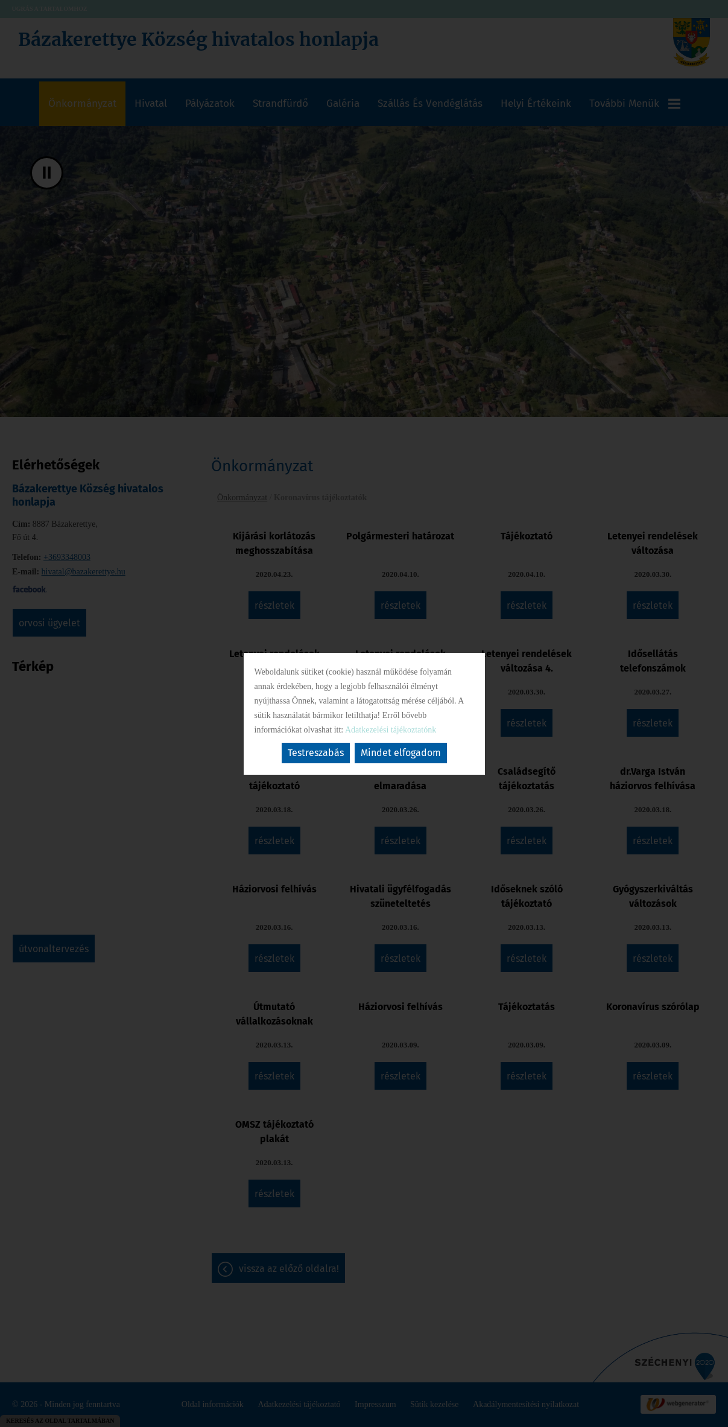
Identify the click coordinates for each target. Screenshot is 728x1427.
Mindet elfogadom (401, 752)
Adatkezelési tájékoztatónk (390, 729)
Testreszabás (316, 752)
